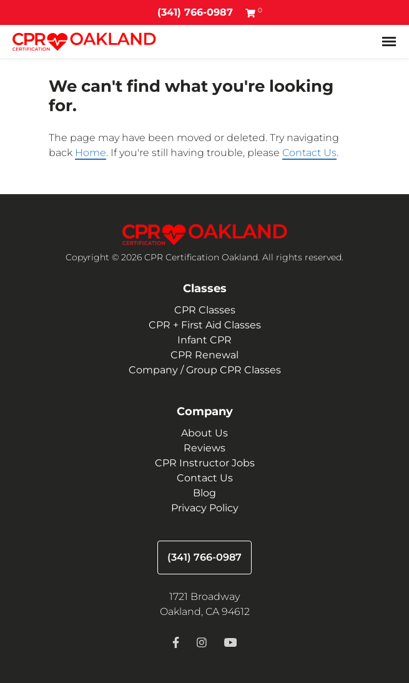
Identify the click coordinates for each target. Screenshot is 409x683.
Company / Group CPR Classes (205, 370)
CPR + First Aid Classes (205, 325)
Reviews (204, 448)
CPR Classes (204, 310)
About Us (204, 433)
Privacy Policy (205, 508)
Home (90, 153)
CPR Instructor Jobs (205, 463)
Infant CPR (204, 340)
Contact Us (309, 153)
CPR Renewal (204, 355)
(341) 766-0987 (195, 12)
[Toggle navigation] (389, 41)
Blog (204, 493)
